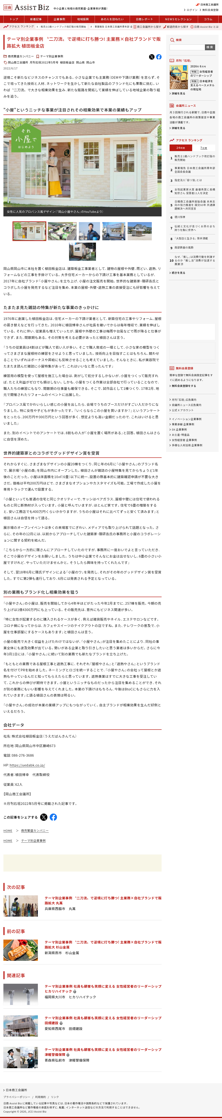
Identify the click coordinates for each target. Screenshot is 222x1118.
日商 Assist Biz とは (205, 26)
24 (181, 148)
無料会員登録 (210, 9)
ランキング (18, 26)
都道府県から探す (175, 26)
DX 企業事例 (179, 429)
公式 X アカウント (183, 410)
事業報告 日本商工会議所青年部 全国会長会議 (120, 26)
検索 (210, 47)
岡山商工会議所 (18, 62)
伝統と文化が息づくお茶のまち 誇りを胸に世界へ (195, 228)
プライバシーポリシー (16, 1097)
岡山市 (90, 62)
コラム (208, 19)
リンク (55, 1097)
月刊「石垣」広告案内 (184, 399)
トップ (14, 19)
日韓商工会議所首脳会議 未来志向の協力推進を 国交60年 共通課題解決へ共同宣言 (195, 205)
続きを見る (178, 272)
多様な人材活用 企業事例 (187, 445)
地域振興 (83, 19)
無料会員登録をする (184, 386)
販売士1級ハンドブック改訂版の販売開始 (63, 26)
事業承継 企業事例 (183, 424)
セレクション (178, 19)
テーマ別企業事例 (51, 56)
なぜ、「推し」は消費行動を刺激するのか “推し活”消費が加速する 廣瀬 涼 (195, 260)
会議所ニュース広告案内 (186, 405)
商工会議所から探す (147, 26)
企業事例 (59, 19)
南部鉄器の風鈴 (184, 247)
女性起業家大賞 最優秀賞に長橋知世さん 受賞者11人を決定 (195, 191)
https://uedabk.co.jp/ (27, 765)
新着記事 (36, 19)
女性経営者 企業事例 (184, 440)
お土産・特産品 (181, 434)
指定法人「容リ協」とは (188, 180)
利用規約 (40, 1097)
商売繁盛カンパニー (21, 56)
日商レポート (144, 19)
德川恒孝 (180, 217)
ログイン (192, 9)
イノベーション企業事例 (186, 419)
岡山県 (80, 62)
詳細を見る (178, 93)
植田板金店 (67, 62)
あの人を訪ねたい (112, 19)
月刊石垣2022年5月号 (44, 62)
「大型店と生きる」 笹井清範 (191, 238)
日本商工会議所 (16, 1090)
